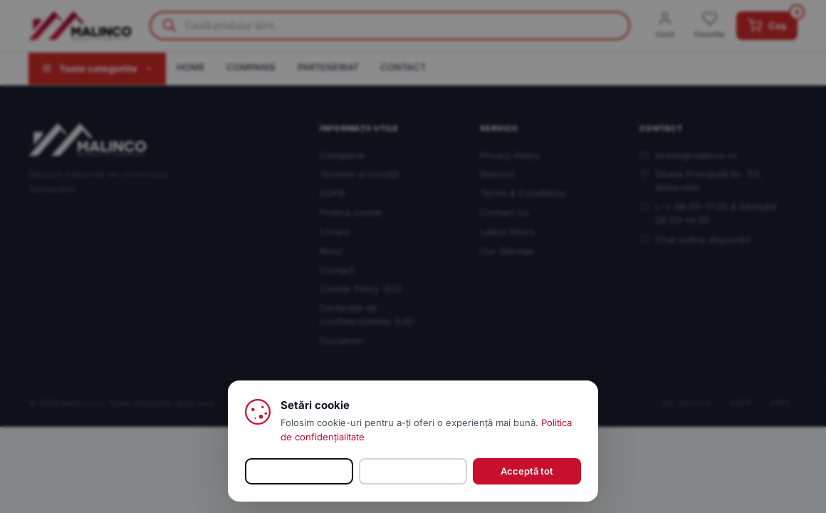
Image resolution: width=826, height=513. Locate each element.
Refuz (413, 471)
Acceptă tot (527, 471)
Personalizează (299, 471)
